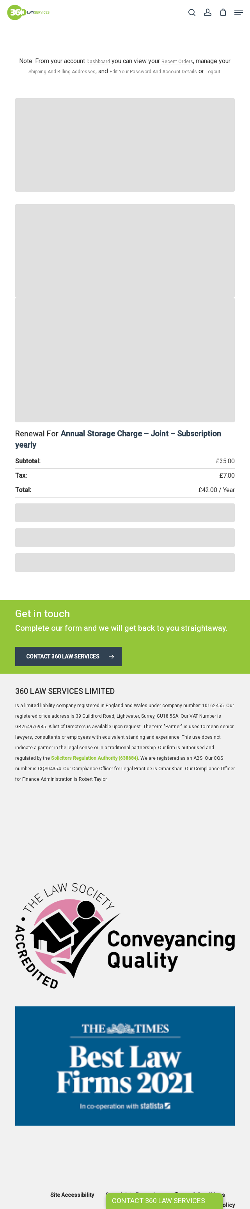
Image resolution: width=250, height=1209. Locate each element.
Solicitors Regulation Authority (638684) (94, 758)
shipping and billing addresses (62, 71)
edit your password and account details (153, 71)
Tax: (21, 475)
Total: (23, 490)
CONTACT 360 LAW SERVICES (158, 1201)
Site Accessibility (72, 1195)
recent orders (177, 61)
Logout (213, 71)
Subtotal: (28, 461)
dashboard (98, 61)
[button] (238, 12)
